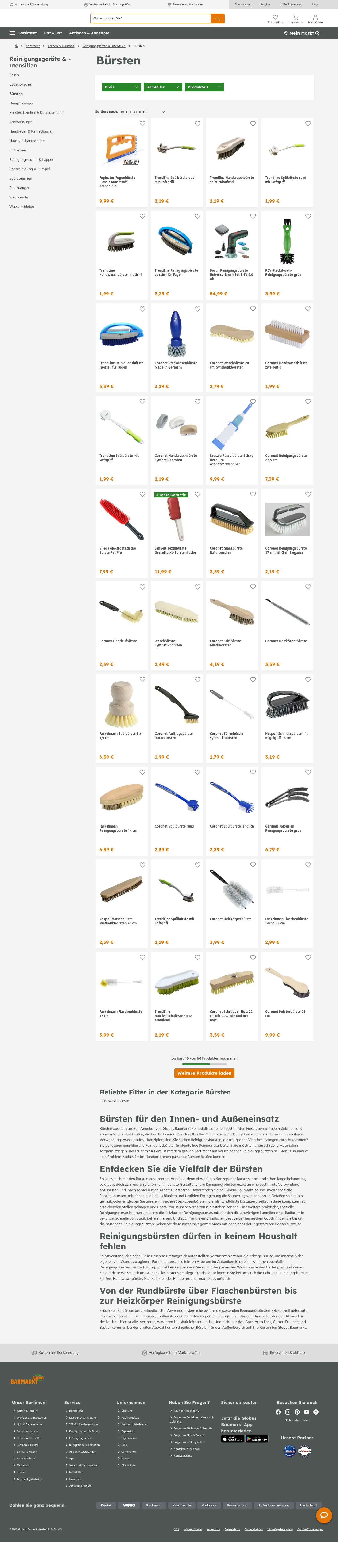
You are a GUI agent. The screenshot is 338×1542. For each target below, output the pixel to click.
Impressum (213, 1535)
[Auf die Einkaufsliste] (142, 134)
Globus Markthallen (297, 1426)
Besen (14, 86)
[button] (23, 43)
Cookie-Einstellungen (310, 1535)
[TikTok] (316, 1417)
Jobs (315, 4)
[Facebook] (278, 1417)
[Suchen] (218, 23)
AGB (176, 1535)
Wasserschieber (21, 217)
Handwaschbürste (114, 1112)
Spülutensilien (20, 189)
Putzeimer (17, 161)
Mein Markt (301, 43)
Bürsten (16, 105)
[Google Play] (257, 1444)
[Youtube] (306, 1417)
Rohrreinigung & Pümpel (29, 180)
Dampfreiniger (21, 114)
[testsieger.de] (305, 1457)
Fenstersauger (20, 133)
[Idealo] (290, 1457)
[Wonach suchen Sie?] (150, 23)
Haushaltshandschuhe (27, 152)
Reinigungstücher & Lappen (31, 170)
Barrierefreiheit (254, 1535)
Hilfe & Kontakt (290, 4)
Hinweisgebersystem (280, 1535)
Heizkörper (174, 1223)
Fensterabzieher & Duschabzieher (36, 123)
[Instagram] (287, 1417)
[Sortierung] (142, 122)
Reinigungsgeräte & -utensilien (40, 72)
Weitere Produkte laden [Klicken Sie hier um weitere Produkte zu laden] (204, 1083)
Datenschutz (232, 1535)
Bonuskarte (242, 4)
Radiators (292, 1223)
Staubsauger (19, 199)
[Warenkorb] (295, 23)
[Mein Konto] (315, 23)
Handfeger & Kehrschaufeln (31, 142)
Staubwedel (19, 208)
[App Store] (232, 1444)
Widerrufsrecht (193, 1535)
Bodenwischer (20, 95)
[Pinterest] (297, 1417)
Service (265, 4)
